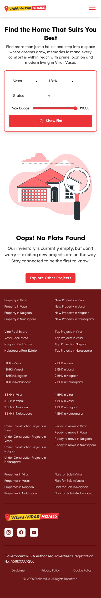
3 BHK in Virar (13, 394)
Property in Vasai (15, 306)
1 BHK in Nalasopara (17, 382)
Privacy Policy (51, 570)
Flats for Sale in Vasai (69, 481)
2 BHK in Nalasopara (69, 382)
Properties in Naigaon (19, 487)
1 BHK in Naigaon (15, 376)
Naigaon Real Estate (18, 344)
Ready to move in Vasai (71, 432)
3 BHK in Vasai (13, 401)
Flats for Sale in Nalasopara (73, 493)
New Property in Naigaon (72, 313)
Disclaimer (19, 570)
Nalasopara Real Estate (20, 350)
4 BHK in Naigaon (66, 407)
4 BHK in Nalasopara (69, 413)
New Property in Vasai (70, 306)
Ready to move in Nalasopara (75, 445)
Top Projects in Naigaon (71, 344)
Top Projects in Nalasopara (73, 350)
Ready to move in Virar (71, 426)
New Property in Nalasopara (74, 319)
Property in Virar (15, 300)
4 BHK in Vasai (64, 401)
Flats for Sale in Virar (69, 474)
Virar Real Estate (15, 332)
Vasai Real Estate (16, 338)
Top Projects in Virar (68, 332)
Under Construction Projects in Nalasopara (25, 460)
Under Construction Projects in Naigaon (25, 449)
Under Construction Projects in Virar (25, 428)
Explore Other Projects (50, 278)
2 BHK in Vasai (64, 369)
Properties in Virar (16, 474)
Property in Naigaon (18, 313)
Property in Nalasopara (20, 319)
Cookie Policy (82, 570)
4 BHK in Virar (64, 394)
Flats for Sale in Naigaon (71, 487)
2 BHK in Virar (64, 363)
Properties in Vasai (16, 481)
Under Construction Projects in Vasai (25, 439)
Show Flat (50, 121)
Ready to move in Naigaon (73, 439)
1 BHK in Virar (13, 363)
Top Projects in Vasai (69, 338)
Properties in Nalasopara (21, 493)
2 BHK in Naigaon (66, 376)
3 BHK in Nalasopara (18, 413)
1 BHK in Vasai (13, 369)
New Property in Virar (69, 300)
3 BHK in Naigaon (16, 407)
